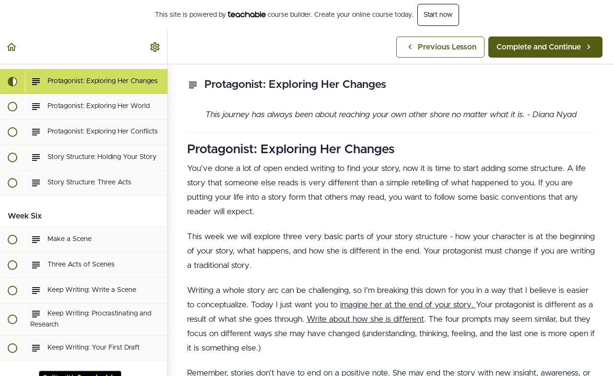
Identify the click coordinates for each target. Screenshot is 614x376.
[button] (12, 47)
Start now (438, 15)
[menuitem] (155, 47)
